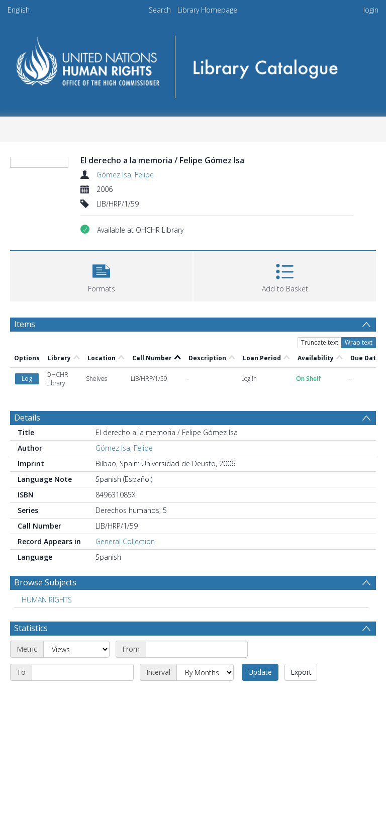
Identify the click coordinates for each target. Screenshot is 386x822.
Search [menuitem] (160, 10)
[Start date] (197, 649)
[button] (101, 275)
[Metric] (76, 649)
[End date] (83, 672)
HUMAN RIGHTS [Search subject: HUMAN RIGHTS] (47, 599)
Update (260, 672)
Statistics (31, 628)
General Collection (125, 541)
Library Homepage (207, 10)
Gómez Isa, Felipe (125, 174)
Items (24, 324)
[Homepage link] (193, 63)
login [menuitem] (370, 10)
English (19, 10)
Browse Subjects (45, 582)
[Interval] (205, 672)
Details (27, 417)
